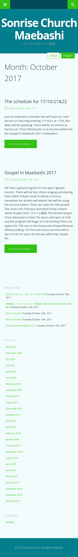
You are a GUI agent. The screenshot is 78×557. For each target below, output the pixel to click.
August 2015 (12, 457)
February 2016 (13, 433)
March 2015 (12, 476)
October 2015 (13, 445)
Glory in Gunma (14, 313)
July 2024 (10, 359)
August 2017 (12, 402)
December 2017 (14, 390)
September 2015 (14, 451)
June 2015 (11, 464)
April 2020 (11, 377)
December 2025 (14, 353)
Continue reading (20, 144)
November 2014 (14, 494)
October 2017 (13, 396)
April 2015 (11, 470)
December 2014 (14, 488)
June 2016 (11, 421)
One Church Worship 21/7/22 (21, 325)
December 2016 (14, 408)
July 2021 (10, 365)
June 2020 (11, 371)
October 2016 (13, 414)
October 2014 (13, 501)
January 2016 (12, 439)
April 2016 (11, 427)
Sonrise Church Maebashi (39, 29)
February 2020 (13, 384)
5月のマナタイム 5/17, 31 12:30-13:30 (26, 294)
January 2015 (12, 482)
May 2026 (11, 347)
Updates (10, 522)
